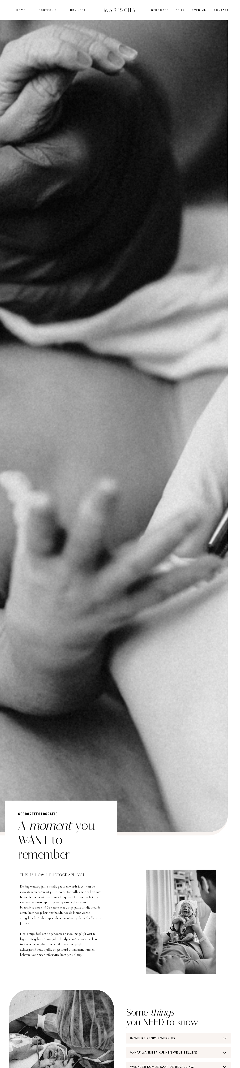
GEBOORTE (159, 10)
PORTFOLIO (48, 10)
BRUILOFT (78, 10)
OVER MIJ (199, 10)
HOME (21, 10)
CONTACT (221, 10)
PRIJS (180, 10)
